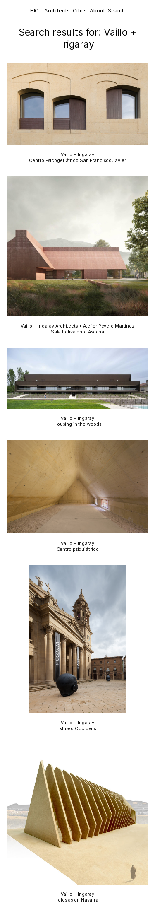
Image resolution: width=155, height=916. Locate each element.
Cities (80, 10)
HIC (34, 10)
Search (116, 10)
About (97, 10)
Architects (57, 10)
